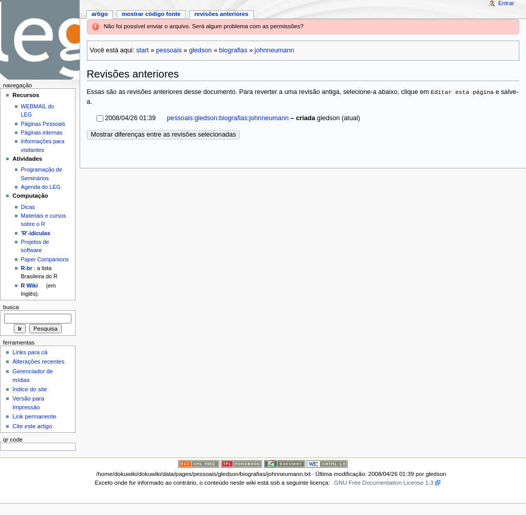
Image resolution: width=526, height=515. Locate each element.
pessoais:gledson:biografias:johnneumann (227, 118)
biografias (233, 50)
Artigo (99, 14)
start (142, 50)
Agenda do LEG (41, 187)
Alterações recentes (38, 361)
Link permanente (34, 416)
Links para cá (29, 352)
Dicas (28, 207)
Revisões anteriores (221, 14)
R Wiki (29, 285)
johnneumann (274, 50)
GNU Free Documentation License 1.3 (384, 483)
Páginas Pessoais (43, 124)
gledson (200, 50)
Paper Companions (45, 259)
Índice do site (29, 389)
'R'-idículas (35, 233)
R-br (26, 268)
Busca (11, 307)
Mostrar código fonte (151, 14)
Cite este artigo (32, 426)
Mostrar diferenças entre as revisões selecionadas (163, 134)
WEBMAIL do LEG (37, 110)
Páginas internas (42, 132)
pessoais (169, 50)
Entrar (506, 3)
